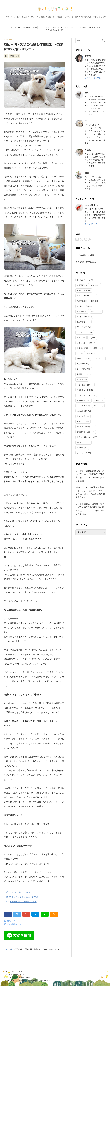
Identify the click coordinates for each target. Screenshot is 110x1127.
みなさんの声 (82, 405)
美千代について (91, 224)
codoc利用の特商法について (15, 974)
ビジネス (97, 405)
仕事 (93, 300)
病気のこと (14, 56)
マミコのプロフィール (20, 892)
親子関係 (80, 300)
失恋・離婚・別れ (83, 384)
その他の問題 (82, 316)
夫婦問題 (80, 285)
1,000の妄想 (82, 369)
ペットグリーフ (70, 27)
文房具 (94, 348)
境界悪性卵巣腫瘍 (83, 426)
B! (35, 914)
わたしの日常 (82, 290)
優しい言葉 (81, 321)
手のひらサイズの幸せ (13, 971)
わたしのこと (82, 280)
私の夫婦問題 (82, 410)
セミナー (97, 358)
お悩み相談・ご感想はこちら (23, 901)
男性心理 (80, 379)
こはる (79, 342)
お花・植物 (81, 416)
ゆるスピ (90, 353)
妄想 (62, 30)
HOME (6, 949)
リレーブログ (82, 452)
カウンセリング (44, 27)
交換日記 (80, 447)
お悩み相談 (81, 400)
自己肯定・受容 (94, 27)
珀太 (90, 342)
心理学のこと (82, 374)
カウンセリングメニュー (86, 261)
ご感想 (96, 400)
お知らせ (80, 348)
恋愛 (93, 285)
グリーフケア (57, 27)
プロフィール (15, 27)
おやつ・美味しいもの (85, 437)
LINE (45, 914)
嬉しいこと (81, 442)
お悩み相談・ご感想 (29, 27)
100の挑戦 (81, 363)
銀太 (78, 337)
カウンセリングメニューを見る (23, 896)
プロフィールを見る (93, 78)
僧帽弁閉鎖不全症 (83, 431)
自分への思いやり (52, 30)
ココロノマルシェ (83, 395)
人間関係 (80, 311)
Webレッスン (82, 358)
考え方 (93, 311)
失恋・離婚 (82, 27)
